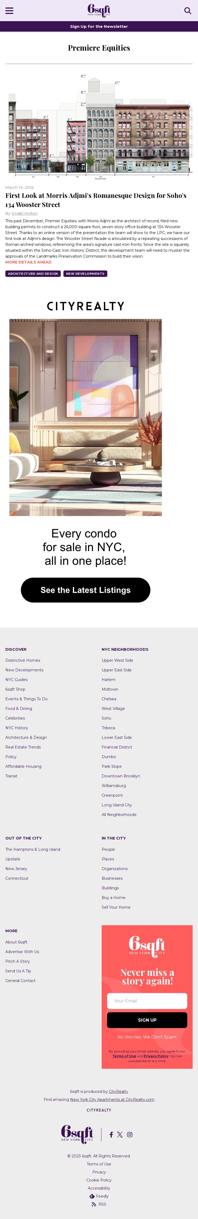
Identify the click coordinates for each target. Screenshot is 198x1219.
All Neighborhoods (119, 814)
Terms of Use (124, 1056)
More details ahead (28, 262)
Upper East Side (117, 670)
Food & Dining (18, 708)
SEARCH (188, 10)
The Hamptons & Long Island (32, 849)
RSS (99, 1204)
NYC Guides (16, 679)
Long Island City (117, 805)
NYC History (16, 727)
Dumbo (109, 756)
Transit (11, 776)
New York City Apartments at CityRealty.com (112, 1099)
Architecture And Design (33, 274)
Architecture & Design (26, 737)
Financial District (117, 747)
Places (108, 859)
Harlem (109, 679)
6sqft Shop (15, 689)
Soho (106, 718)
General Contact (20, 980)
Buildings (110, 888)
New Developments (85, 274)
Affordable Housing (23, 766)
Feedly (99, 1196)
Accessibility (99, 1188)
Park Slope (112, 766)
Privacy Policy (156, 1056)
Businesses (112, 878)
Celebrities (15, 718)
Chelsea (109, 699)
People (108, 849)
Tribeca (108, 727)
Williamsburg (114, 785)
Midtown (110, 689)
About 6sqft (16, 942)
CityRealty (118, 1091)
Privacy (99, 1172)
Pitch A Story (17, 961)
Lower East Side (117, 737)
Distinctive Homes (22, 660)
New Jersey (16, 868)
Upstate (12, 859)
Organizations (115, 868)
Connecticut (16, 878)
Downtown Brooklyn (121, 776)
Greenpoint (112, 795)
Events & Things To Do (26, 699)
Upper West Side (117, 660)
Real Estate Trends (23, 747)
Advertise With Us (22, 951)
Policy (11, 756)
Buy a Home (113, 897)
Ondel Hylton (24, 213)
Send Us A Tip (18, 971)
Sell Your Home (116, 907)
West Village (113, 708)
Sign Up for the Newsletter (99, 26)
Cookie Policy (99, 1180)
